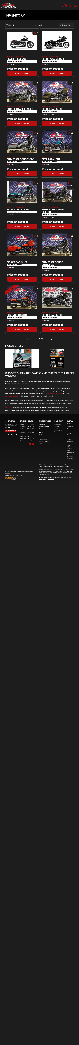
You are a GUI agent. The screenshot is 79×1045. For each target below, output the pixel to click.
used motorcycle (56, 393)
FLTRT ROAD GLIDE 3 (53, 59)
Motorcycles (45, 421)
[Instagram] (33, 444)
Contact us (8, 407)
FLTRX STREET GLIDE (18, 209)
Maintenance (70, 452)
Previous (31, 339)
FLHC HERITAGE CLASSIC (20, 109)
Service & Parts (69, 449)
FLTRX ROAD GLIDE (52, 109)
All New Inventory (58, 424)
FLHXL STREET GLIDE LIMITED (53, 210)
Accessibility (70, 458)
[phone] (66, 5)
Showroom (42, 424)
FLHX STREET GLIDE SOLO (20, 159)
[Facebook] (30, 444)
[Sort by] (66, 25)
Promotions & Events (70, 442)
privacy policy (42, 479)
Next (49, 339)
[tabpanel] (27, 432)
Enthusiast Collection (44, 441)
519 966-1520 (11, 434)
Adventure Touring (44, 426)
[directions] (70, 5)
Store (68, 437)
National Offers (69, 445)
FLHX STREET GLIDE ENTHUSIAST (52, 263)
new (48, 393)
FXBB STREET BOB (17, 59)
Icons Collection (43, 439)
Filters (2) (10, 25)
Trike (40, 437)
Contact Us (70, 426)
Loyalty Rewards (69, 434)
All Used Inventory (56, 427)
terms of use (51, 479)
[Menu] (75, 5)
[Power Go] (20, 478)
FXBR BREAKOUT (51, 159)
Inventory (58, 421)
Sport (40, 434)
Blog (68, 428)
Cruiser (41, 428)
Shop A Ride (16, 475)
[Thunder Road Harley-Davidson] (8, 5)
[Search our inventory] (61, 5)
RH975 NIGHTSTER (17, 315)
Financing (41, 443)
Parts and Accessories (70, 455)
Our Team (69, 431)
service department (11, 396)
